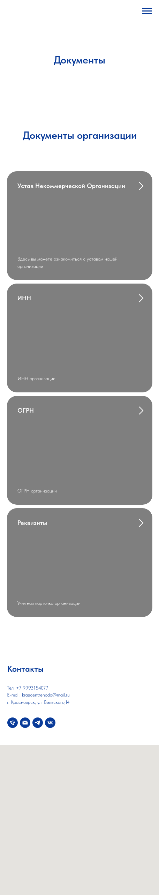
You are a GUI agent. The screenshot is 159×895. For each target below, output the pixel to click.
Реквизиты (32, 522)
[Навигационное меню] (147, 11)
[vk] (50, 722)
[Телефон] (12, 722)
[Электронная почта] (25, 722)
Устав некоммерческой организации (71, 185)
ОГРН (25, 410)
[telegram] (37, 722)
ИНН (24, 298)
